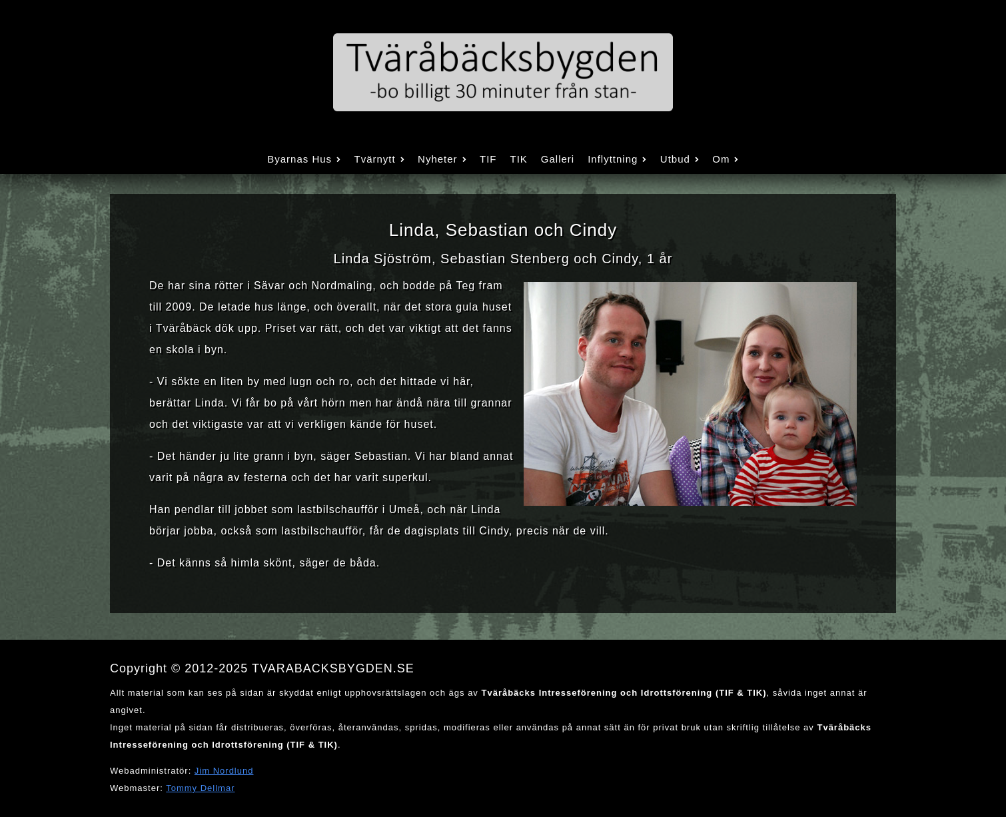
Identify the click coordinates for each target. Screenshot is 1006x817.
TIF (488, 159)
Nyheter (442, 159)
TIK (518, 159)
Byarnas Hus (303, 159)
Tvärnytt (379, 159)
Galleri (557, 159)
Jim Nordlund (224, 771)
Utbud (679, 159)
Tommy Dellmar (200, 788)
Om (725, 159)
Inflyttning (617, 159)
